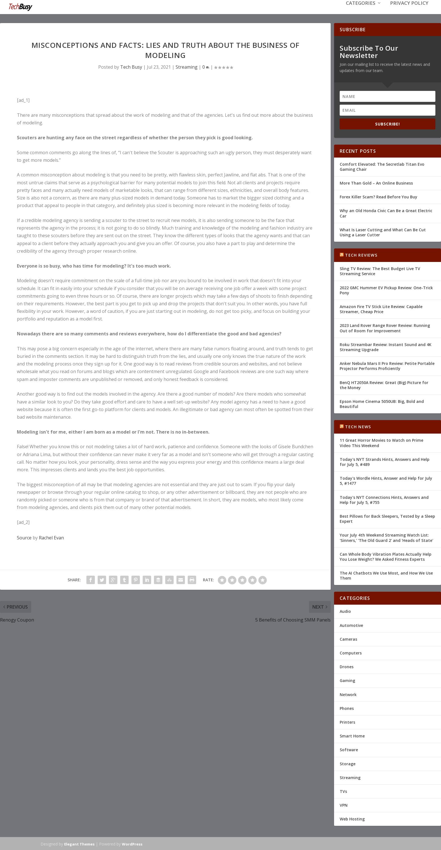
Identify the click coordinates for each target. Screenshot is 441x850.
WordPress (132, 843)
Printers (347, 721)
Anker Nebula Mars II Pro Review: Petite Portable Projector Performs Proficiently (387, 365)
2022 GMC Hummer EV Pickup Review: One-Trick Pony (386, 289)
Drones (346, 666)
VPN (344, 804)
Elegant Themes (79, 843)
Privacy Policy (409, 11)
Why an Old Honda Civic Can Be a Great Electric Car (386, 212)
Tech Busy (131, 66)
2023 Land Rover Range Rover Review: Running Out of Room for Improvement (385, 327)
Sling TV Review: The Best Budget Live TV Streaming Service (380, 270)
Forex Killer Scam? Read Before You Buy (378, 196)
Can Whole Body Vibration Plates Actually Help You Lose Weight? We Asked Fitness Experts (385, 556)
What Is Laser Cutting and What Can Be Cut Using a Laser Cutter (383, 231)
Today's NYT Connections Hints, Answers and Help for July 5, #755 (384, 499)
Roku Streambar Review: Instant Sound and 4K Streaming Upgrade (385, 346)
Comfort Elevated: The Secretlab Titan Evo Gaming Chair (382, 166)
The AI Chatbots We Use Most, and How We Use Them (386, 575)
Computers (351, 652)
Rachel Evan (51, 537)
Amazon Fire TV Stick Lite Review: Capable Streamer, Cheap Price (381, 308)
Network (348, 694)
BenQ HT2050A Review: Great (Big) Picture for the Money (384, 384)
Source (24, 537)
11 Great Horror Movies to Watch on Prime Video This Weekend (381, 442)
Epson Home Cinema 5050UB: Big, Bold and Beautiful (382, 403)
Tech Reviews (361, 254)
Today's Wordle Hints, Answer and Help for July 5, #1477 (386, 480)
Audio (345, 610)
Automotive (351, 624)
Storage (347, 763)
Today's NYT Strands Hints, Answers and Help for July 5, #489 (384, 461)
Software (349, 749)
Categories (360, 11)
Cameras (348, 638)
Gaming (347, 680)
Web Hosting (352, 818)
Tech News (358, 426)
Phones (347, 707)
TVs (343, 790)
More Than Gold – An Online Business (376, 182)
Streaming (187, 66)
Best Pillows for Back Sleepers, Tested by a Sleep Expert (387, 518)
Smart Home (352, 735)
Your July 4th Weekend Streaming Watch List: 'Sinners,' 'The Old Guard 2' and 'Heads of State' (386, 537)
